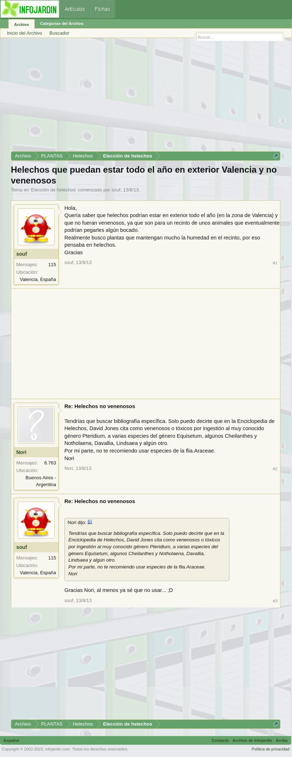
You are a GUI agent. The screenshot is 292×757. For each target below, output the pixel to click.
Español (11, 740)
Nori (21, 452)
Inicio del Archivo (24, 33)
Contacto (220, 740)
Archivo (21, 24)
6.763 (50, 463)
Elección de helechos (53, 190)
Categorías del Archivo (61, 23)
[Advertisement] (145, 97)
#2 (275, 468)
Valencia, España (38, 279)
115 (52, 264)
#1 (275, 262)
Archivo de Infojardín (252, 740)
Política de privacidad (270, 749)
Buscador (59, 33)
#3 (275, 601)
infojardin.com (57, 749)
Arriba (282, 740)
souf (115, 190)
